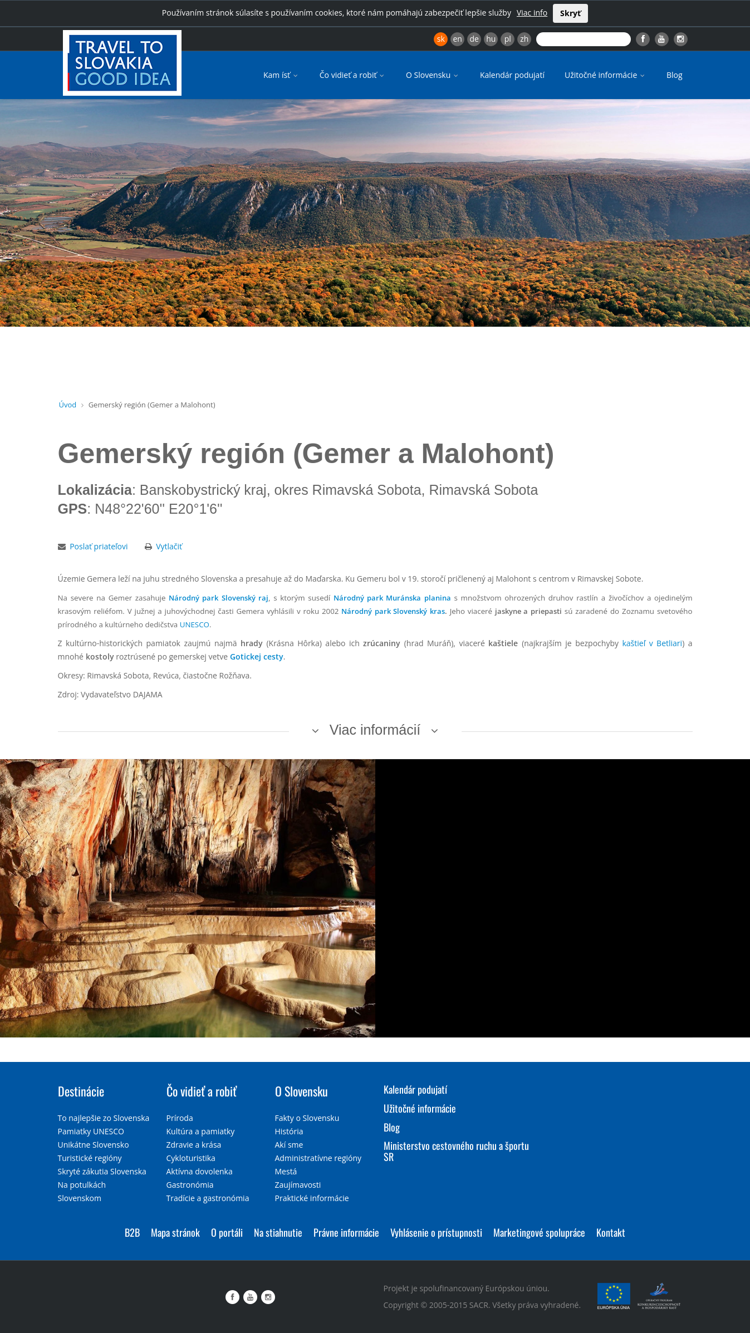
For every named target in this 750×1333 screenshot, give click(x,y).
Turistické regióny (90, 1158)
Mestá (286, 1171)
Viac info (532, 12)
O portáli (227, 1232)
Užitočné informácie (605, 75)
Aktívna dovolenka (199, 1171)
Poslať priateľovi (99, 546)
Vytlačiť (169, 546)
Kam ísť (281, 75)
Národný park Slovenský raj (218, 598)
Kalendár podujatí (512, 75)
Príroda (179, 1118)
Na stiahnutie (278, 1232)
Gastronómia (190, 1184)
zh (524, 38)
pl (507, 38)
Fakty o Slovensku (307, 1118)
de (474, 38)
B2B (132, 1232)
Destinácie (81, 1091)
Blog (674, 75)
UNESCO (194, 624)
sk (441, 38)
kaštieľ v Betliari (652, 643)
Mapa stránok (175, 1232)
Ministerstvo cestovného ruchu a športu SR (456, 1151)
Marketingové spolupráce (539, 1232)
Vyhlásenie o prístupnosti (436, 1232)
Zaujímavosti (298, 1184)
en (457, 38)
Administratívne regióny (318, 1158)
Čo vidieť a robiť (353, 75)
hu (491, 38)
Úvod (68, 405)
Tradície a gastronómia (207, 1198)
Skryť (570, 13)
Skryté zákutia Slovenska (102, 1171)
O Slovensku (433, 75)
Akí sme (289, 1144)
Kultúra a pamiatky (200, 1131)
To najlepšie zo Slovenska (104, 1118)
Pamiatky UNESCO (91, 1131)
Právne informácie (346, 1232)
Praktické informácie (312, 1198)
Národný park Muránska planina (392, 598)
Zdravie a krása (194, 1144)
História (289, 1131)
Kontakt (610, 1232)
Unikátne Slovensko (93, 1144)
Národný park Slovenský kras (392, 611)
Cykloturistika (190, 1158)
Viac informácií (375, 729)
